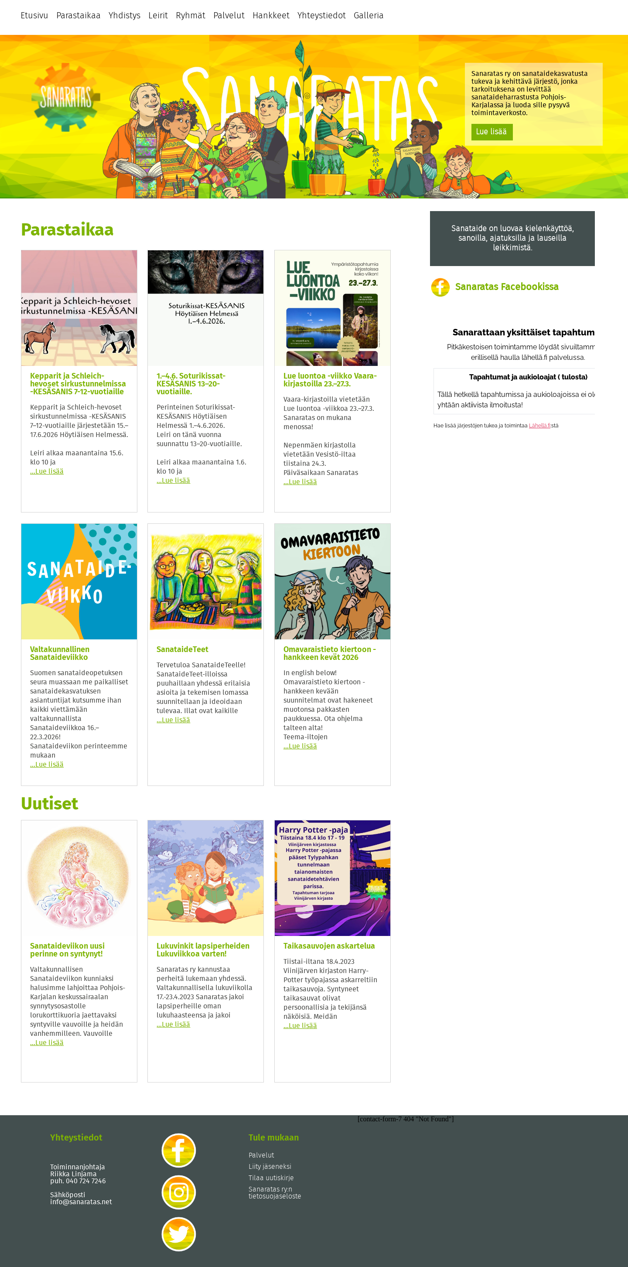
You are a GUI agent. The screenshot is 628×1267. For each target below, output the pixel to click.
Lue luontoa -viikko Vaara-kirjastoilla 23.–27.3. (330, 380)
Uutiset (49, 804)
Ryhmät (190, 15)
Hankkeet (271, 15)
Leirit (158, 15)
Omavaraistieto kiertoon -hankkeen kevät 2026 (329, 654)
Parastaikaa (78, 15)
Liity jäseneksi (270, 1166)
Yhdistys (124, 15)
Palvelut (229, 15)
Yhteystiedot (321, 15)
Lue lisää (491, 132)
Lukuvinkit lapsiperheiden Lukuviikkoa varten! (203, 950)
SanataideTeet (182, 650)
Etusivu (34, 15)
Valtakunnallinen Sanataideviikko (59, 654)
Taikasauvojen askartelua (329, 946)
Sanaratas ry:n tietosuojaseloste (275, 1193)
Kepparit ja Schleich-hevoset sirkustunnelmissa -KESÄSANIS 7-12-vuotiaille (78, 384)
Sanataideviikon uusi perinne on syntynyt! (67, 950)
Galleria (369, 15)
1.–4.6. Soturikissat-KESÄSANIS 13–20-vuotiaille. (191, 384)
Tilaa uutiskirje (271, 1178)
